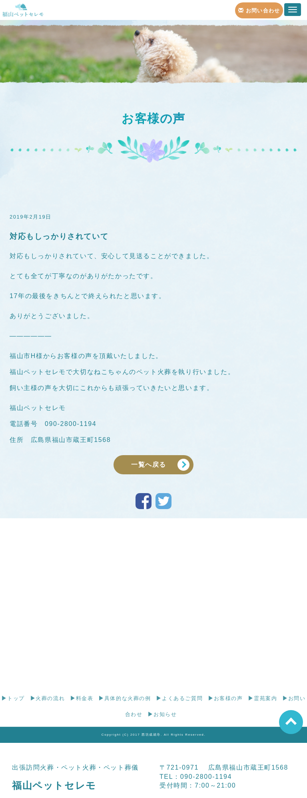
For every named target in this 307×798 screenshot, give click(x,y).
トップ (12, 698)
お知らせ (162, 714)
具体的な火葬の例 (124, 698)
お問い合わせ (259, 11)
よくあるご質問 (179, 698)
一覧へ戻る (148, 464)
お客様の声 (225, 698)
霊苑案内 (262, 698)
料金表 (81, 698)
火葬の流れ (47, 698)
